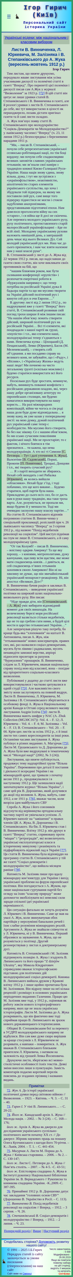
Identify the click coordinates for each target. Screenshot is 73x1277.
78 (8, 1216)
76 (8, 1191)
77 (8, 1203)
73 (8, 1106)
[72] (42, 93)
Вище (37, 1231)
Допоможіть (47, 1241)
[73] (24, 688)
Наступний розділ (56, 1231)
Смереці (27, 1273)
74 (8, 1115)
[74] (44, 712)
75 (8, 1151)
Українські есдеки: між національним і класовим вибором (36, 40)
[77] (63, 850)
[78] (17, 870)
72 (8, 1090)
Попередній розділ (17, 1231)
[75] (65, 743)
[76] (32, 799)
